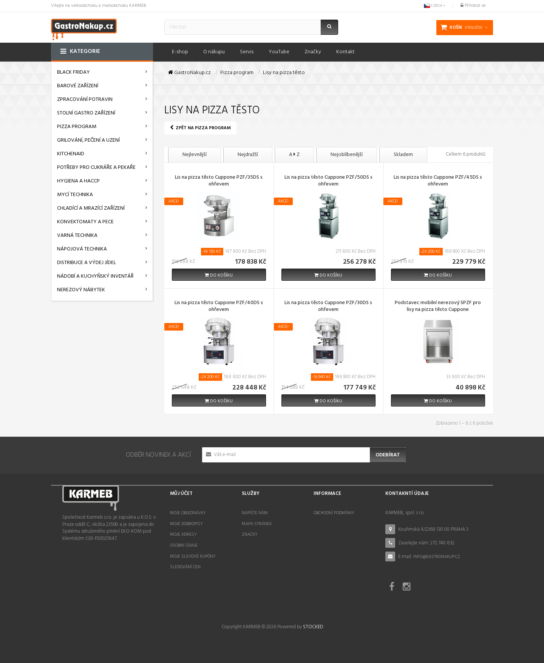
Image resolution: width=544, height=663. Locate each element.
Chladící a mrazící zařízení (91, 208)
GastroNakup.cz (189, 73)
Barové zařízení (77, 86)
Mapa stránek (257, 524)
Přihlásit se (473, 5)
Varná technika (77, 235)
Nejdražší (248, 154)
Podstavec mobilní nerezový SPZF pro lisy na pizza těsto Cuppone (438, 307)
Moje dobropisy (186, 524)
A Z (294, 154)
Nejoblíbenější (347, 154)
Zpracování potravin (85, 99)
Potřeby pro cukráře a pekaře (96, 167)
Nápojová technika (82, 249)
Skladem (403, 154)
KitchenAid (70, 154)
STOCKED (313, 627)
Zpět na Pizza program (200, 128)
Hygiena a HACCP (78, 181)
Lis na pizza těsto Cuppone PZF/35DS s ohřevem (219, 181)
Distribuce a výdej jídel (86, 262)
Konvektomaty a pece (85, 222)
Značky (250, 534)
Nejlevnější (194, 154)
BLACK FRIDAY (73, 72)
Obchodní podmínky (334, 513)
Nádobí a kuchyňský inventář (95, 276)
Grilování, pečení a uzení (88, 140)
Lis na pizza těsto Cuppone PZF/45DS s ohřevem (438, 181)
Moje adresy (183, 534)
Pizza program (76, 126)
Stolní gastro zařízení (86, 113)
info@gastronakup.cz (436, 556)
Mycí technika (75, 194)
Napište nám (255, 513)
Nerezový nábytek (81, 290)
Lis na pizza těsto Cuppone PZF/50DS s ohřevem (328, 181)
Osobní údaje (184, 545)
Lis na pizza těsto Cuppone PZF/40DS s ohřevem (219, 307)
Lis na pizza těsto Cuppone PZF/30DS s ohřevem (328, 307)
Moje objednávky (188, 513)
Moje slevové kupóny (193, 556)
